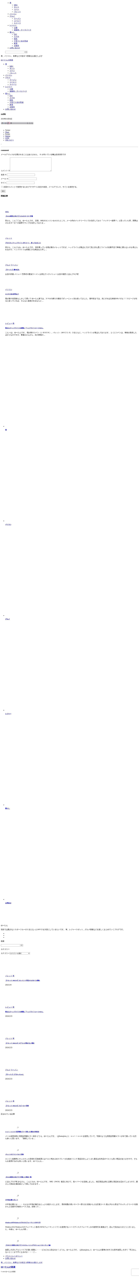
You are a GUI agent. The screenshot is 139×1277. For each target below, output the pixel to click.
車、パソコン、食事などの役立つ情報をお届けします (22, 1265)
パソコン (8, 75)
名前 (4, 177)
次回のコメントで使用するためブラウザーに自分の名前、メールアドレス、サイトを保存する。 (40, 189)
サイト (3, 185)
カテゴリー (5, 956)
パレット (13, 73)
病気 (11, 100)
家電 (11, 105)
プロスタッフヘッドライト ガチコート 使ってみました (23, 245)
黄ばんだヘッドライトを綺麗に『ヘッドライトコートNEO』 (24, 330)
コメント (5, 173)
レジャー (8, 87)
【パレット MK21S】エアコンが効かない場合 (19, 1046)
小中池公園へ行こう (11, 1202)
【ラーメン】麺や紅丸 (12, 272)
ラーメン (13, 80)
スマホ (12, 98)
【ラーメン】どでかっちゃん (14, 1077)
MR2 (11, 66)
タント (12, 68)
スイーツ (13, 84)
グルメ (7, 77)
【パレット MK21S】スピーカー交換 (17, 1108)
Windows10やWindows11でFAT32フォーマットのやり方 (23, 1225)
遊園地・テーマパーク (18, 91)
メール (4, 181)
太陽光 (12, 107)
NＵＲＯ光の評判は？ (12, 297)
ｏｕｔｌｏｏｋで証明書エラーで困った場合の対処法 (22, 1134)
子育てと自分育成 (16, 102)
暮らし (7, 93)
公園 (11, 89)
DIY (11, 96)
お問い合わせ (10, 109)
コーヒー (13, 82)
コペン (12, 71)
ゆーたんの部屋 (7, 60)
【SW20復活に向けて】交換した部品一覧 (18, 1179)
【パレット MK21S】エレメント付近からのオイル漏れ (22, 983)
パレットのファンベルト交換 (14, 1157)
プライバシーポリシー (14, 1259)
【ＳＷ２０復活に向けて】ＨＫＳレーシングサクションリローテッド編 (27, 1248)
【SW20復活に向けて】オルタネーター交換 (19, 219)
